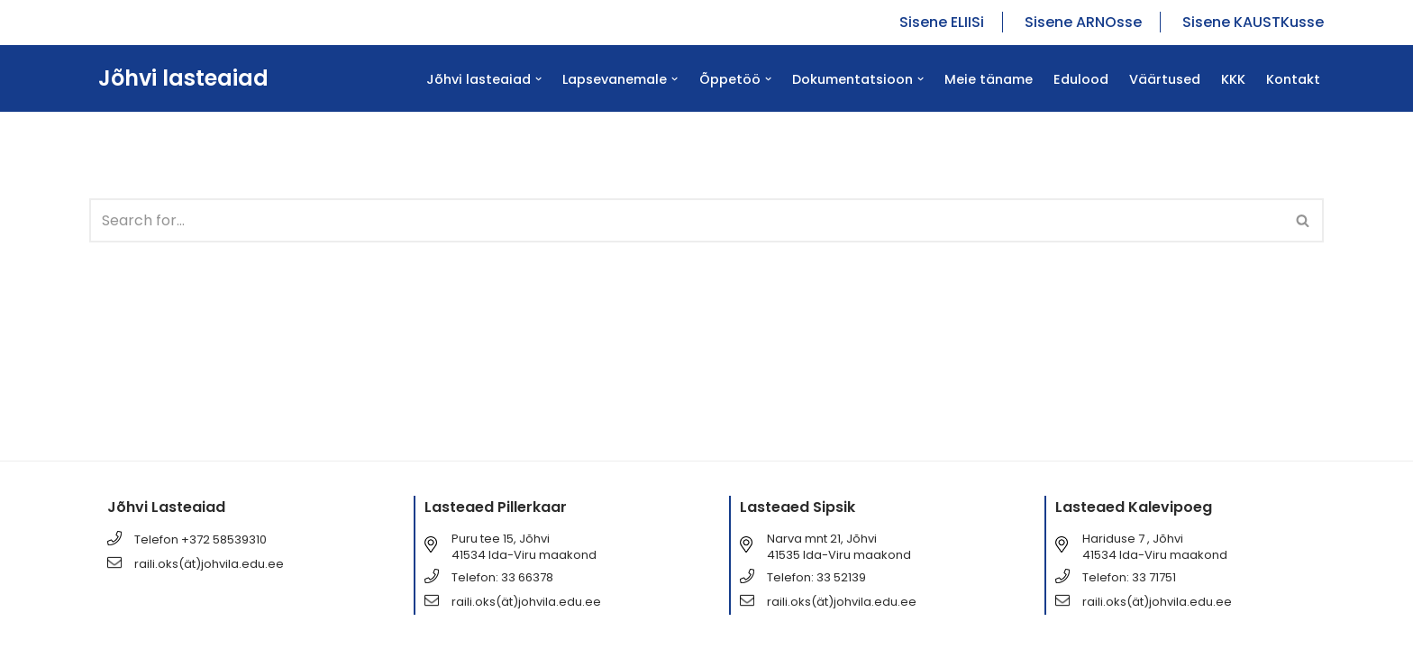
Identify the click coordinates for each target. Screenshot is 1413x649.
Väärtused (1164, 79)
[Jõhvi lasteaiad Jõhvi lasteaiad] (179, 78)
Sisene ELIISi (941, 22)
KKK (1233, 79)
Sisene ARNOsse (1083, 22)
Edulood (1080, 79)
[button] (538, 79)
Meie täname (988, 79)
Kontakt (1293, 79)
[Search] (686, 220)
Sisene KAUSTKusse (1253, 22)
